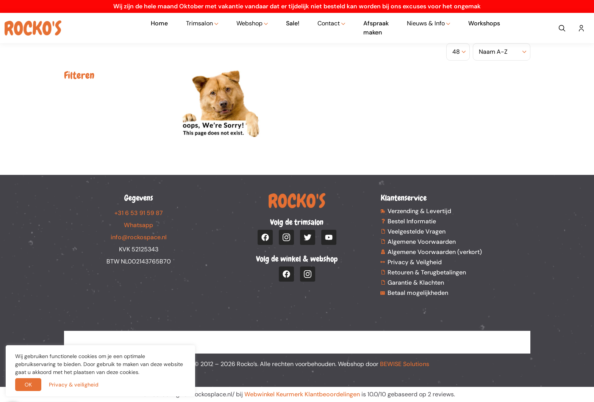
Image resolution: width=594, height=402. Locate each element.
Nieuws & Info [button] (426, 23)
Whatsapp (138, 225)
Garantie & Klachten (416, 283)
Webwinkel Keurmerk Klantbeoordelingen (302, 394)
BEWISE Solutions (404, 364)
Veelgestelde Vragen (417, 231)
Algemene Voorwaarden (422, 242)
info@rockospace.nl (139, 237)
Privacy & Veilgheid (415, 262)
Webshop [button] (249, 23)
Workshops (484, 23)
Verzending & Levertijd (419, 211)
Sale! (292, 23)
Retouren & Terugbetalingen (427, 272)
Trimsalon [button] (199, 23)
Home (159, 23)
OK (28, 384)
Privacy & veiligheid (73, 384)
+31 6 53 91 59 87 (138, 213)
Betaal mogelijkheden (418, 293)
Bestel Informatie (412, 221)
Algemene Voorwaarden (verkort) (435, 252)
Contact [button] (328, 23)
